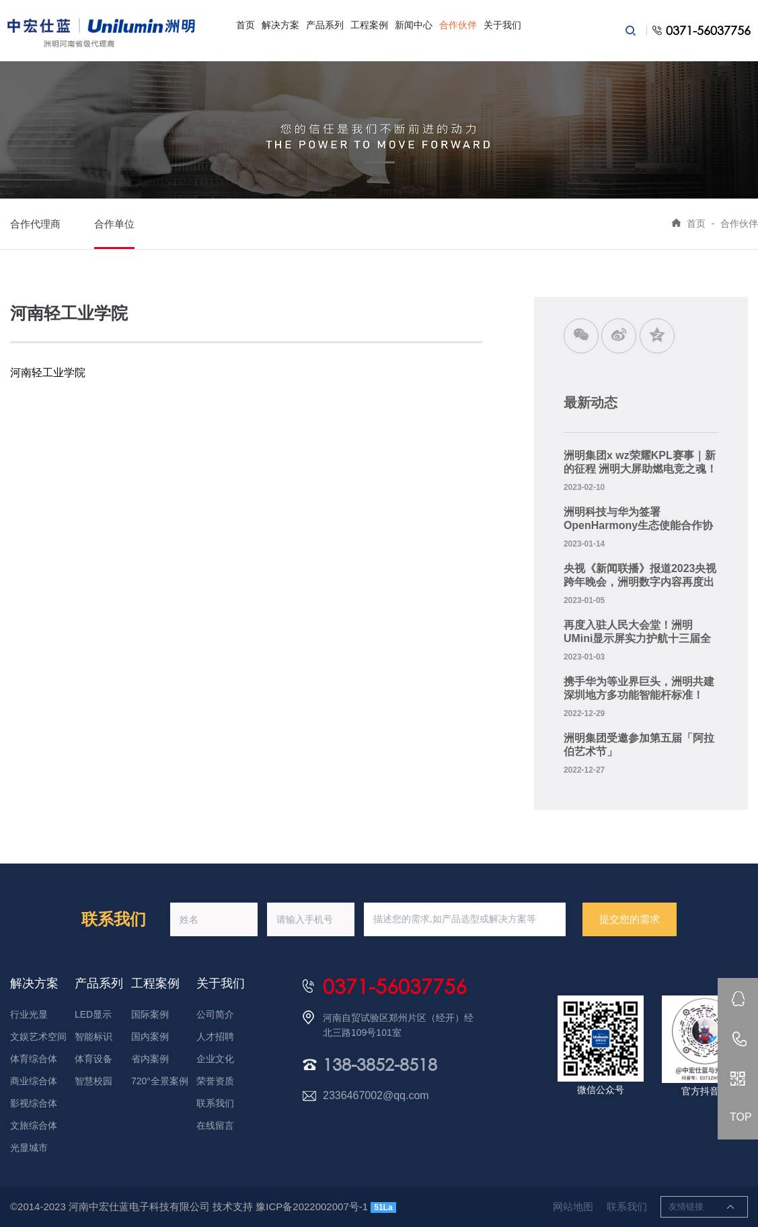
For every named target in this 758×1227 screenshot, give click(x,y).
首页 (245, 25)
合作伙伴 (458, 25)
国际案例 (150, 1014)
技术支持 (233, 1206)
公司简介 (215, 1014)
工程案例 (369, 25)
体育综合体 (33, 1058)
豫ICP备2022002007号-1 (312, 1206)
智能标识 (93, 1036)
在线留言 (215, 1125)
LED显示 (93, 1014)
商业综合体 (33, 1081)
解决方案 (280, 25)
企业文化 (215, 1058)
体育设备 (93, 1058)
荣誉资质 (215, 1081)
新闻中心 (413, 25)
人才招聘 (215, 1036)
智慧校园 (93, 1081)
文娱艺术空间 (38, 1036)
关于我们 (502, 25)
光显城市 (29, 1147)
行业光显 (29, 1014)
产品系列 (325, 25)
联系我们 (215, 1103)
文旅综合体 (33, 1125)
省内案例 (150, 1058)
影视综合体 (33, 1103)
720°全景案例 (159, 1081)
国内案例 (150, 1036)
